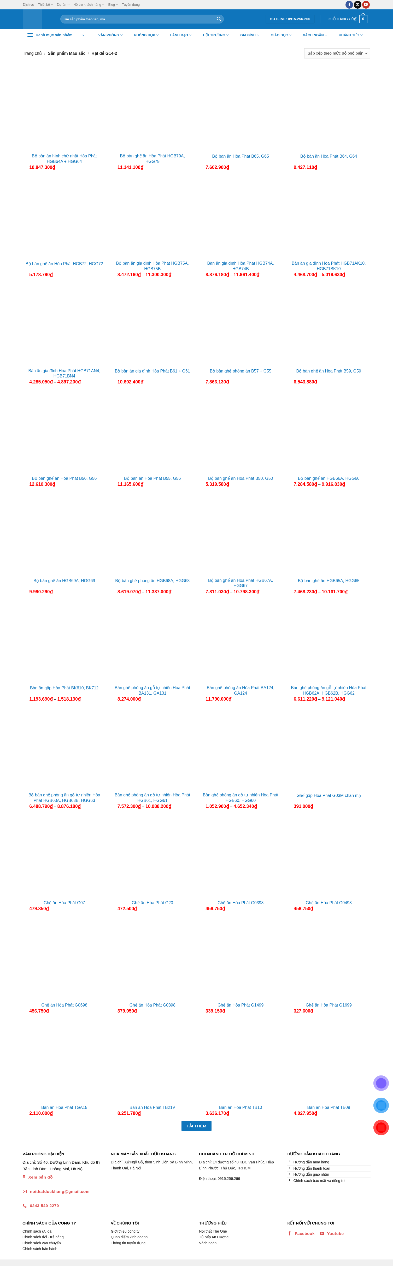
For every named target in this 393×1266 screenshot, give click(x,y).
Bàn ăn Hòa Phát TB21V (152, 1107)
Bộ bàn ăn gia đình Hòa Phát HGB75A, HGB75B (152, 266)
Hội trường (213, 35)
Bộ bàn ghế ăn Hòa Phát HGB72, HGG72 (64, 264)
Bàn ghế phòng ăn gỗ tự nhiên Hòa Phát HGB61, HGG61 (152, 798)
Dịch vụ (28, 5)
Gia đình (246, 35)
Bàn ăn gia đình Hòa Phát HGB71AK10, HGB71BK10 (329, 266)
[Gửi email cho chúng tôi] (357, 5)
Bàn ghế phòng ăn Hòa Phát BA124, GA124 (240, 690)
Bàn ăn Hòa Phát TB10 (240, 1107)
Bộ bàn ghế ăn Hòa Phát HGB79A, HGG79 (152, 159)
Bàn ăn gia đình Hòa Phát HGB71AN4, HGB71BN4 (64, 373)
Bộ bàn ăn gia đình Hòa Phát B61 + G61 (152, 371)
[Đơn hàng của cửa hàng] (337, 53)
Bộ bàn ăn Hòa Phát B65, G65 (240, 156)
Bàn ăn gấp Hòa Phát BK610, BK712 (64, 688)
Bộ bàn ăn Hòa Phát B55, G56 (152, 478)
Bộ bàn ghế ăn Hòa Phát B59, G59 (328, 371)
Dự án (63, 4)
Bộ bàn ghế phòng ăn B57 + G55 (240, 371)
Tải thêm (197, 1126)
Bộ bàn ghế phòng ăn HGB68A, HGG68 (152, 580)
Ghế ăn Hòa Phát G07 (64, 903)
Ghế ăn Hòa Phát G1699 (329, 1005)
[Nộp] (218, 19)
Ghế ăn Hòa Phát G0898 (152, 1005)
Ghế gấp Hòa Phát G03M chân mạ (328, 795)
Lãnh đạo (178, 35)
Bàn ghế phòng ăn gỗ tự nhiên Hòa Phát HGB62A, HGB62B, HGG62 (328, 690)
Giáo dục (277, 35)
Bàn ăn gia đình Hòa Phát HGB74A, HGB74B (240, 266)
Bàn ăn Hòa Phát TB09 (328, 1107)
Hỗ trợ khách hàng (89, 4)
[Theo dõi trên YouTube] (366, 5)
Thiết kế (45, 4)
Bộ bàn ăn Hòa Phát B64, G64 (328, 156)
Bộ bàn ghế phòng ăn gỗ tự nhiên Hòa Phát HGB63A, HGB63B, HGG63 (64, 798)
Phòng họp (143, 35)
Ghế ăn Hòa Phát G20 (152, 903)
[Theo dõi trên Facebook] (349, 5)
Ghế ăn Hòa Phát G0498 (329, 903)
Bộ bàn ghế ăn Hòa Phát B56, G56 (64, 478)
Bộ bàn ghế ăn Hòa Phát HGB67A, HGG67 (240, 583)
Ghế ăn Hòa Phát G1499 (240, 1005)
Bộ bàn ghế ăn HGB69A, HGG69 (64, 580)
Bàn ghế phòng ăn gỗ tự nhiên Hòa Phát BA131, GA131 (152, 690)
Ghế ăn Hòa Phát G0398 (240, 903)
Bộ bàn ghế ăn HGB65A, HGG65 (329, 580)
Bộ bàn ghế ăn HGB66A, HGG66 (329, 478)
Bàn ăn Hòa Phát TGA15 (64, 1107)
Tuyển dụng (131, 5)
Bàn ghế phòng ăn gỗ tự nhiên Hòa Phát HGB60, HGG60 (240, 798)
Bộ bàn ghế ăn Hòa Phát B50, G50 (240, 478)
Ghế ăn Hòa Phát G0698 (64, 1005)
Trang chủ (32, 53)
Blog (113, 4)
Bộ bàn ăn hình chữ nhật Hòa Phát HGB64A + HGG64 (64, 159)
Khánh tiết (347, 35)
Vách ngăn (311, 35)
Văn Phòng (107, 35)
